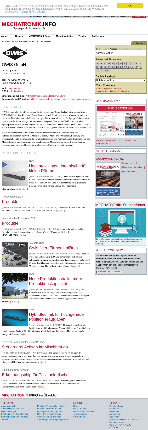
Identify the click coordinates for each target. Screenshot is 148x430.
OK (130, 5)
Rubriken (80, 403)
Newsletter (114, 16)
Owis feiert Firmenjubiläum (53, 248)
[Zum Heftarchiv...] (129, 171)
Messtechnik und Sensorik (49, 409)
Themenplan (97, 16)
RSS (106, 16)
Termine (82, 36)
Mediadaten (86, 16)
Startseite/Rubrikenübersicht (108, 88)
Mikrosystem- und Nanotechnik (51, 411)
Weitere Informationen (32, 11)
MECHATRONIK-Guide (39, 36)
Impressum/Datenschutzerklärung (57, 16)
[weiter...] (23, 189)
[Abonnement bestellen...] (133, 167)
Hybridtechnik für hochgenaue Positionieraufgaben (56, 316)
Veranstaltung (124, 49)
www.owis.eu (14, 88)
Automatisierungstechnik (12, 409)
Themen (19, 36)
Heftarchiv (37, 16)
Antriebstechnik (33, 96)
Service (115, 403)
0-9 (106, 70)
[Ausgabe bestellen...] (131, 163)
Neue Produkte (80, 409)
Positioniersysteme (44, 99)
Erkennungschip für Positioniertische (35, 374)
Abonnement (125, 16)
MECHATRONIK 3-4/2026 (110, 159)
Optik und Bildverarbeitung (53, 96)
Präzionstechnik (61, 99)
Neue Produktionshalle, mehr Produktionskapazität (55, 281)
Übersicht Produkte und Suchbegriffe (112, 91)
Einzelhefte (114, 417)
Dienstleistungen (8, 411)
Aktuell (4, 36)
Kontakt (76, 16)
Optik (32, 99)
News (75, 406)
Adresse (113, 49)
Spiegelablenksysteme (80, 99)
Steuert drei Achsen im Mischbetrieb (35, 347)
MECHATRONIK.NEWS (120, 425)
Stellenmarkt (98, 36)
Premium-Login (139, 16)
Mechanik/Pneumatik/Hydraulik (51, 406)
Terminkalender (80, 414)
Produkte (10, 201)
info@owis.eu (16, 91)
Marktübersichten (64, 36)
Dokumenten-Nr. (138, 49)
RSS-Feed (114, 427)
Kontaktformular (116, 422)
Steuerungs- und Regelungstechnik (53, 419)
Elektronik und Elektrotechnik (14, 414)
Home (29, 16)
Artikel (106, 49)
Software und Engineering (49, 417)
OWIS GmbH (45, 41)
